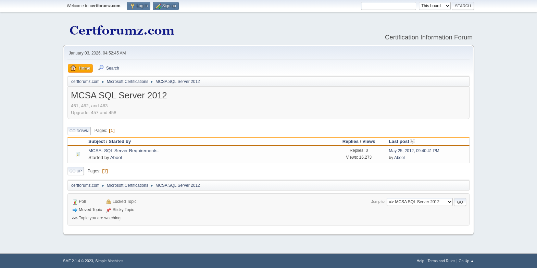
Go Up (76, 171)
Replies (350, 141)
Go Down (79, 131)
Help (420, 261)
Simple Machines (109, 261)
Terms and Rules (441, 261)
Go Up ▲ (466, 261)
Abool (116, 157)
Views (368, 141)
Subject (96, 141)
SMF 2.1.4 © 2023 (78, 261)
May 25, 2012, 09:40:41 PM (414, 150)
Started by (120, 141)
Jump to (377, 202)
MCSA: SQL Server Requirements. (123, 150)
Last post (402, 141)
